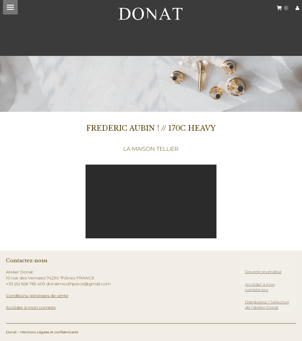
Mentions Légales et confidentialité (49, 332)
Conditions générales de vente (37, 295)
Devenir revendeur (263, 271)
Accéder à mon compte (31, 307)
